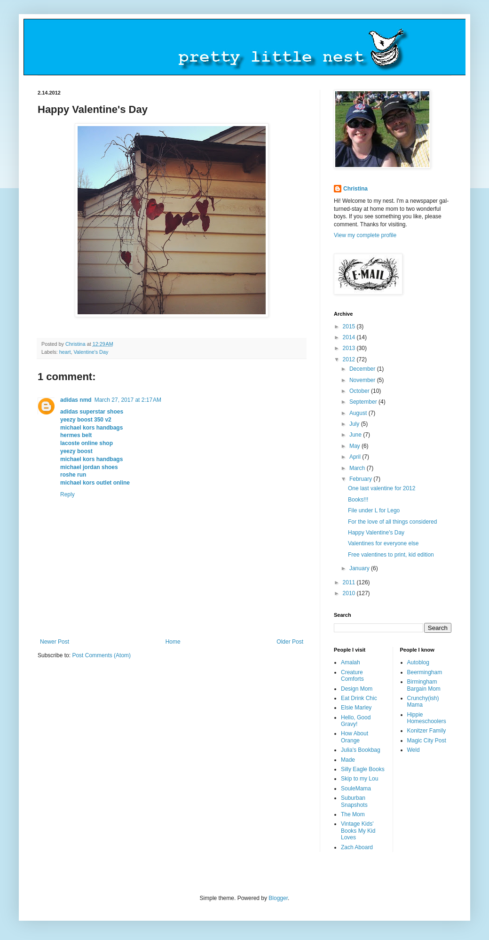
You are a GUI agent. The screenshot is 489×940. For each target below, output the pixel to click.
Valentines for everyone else (383, 543)
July (355, 424)
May (355, 446)
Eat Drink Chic (359, 698)
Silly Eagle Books (363, 769)
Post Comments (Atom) (101, 655)
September (364, 401)
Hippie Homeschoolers (426, 718)
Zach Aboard (357, 847)
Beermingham (424, 672)
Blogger (278, 898)
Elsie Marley (356, 707)
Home (173, 641)
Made (348, 760)
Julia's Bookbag (360, 750)
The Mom (353, 814)
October (360, 391)
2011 (350, 582)
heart (65, 352)
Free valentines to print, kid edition (391, 554)
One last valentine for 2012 (381, 488)
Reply (67, 494)
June (356, 434)
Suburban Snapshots (354, 801)
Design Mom (356, 688)
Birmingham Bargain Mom (424, 685)
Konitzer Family (426, 730)
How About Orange (354, 736)
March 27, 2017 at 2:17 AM (128, 400)
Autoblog (418, 662)
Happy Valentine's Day (376, 532)
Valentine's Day (90, 352)
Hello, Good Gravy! (356, 720)
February (361, 479)
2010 (350, 593)
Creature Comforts (352, 675)
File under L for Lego (374, 510)
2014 (350, 337)
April (355, 457)
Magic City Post (426, 740)
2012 (350, 359)
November (363, 380)
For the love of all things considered (392, 521)
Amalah (350, 662)
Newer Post (54, 641)
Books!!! (358, 499)
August (359, 413)
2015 (350, 326)
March (358, 468)
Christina (355, 188)
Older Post (289, 641)
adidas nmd (76, 400)
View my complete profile (365, 235)
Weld (413, 750)
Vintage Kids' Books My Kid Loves (358, 831)
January (360, 568)
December (363, 369)
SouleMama (356, 788)
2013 (350, 348)
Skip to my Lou (359, 778)
